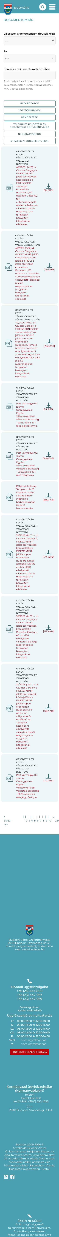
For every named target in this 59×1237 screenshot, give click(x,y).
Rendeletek (29, 117)
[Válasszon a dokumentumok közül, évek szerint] (30, 58)
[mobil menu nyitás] (52, 6)
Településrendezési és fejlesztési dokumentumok (29, 125)
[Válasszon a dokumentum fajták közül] (30, 41)
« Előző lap (7, 820)
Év (5, 51)
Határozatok (29, 103)
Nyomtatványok (29, 134)
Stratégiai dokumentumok (30, 141)
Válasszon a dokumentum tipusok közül (30, 33)
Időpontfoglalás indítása (29, 1052)
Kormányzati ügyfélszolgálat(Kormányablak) (29, 1088)
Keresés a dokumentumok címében (27, 69)
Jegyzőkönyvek (29, 110)
